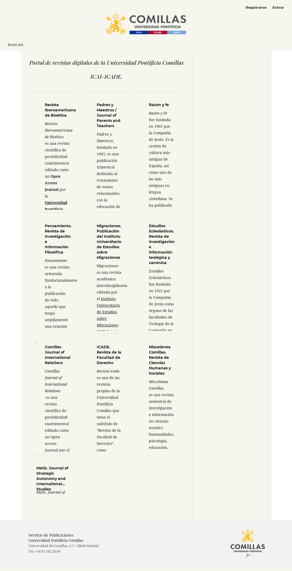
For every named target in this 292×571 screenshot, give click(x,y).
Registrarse (256, 7)
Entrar (278, 7)
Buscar (15, 45)
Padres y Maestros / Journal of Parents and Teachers (108, 115)
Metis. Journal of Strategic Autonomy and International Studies (52, 478)
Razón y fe (159, 104)
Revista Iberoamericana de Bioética (60, 110)
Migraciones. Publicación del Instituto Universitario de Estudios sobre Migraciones (109, 242)
